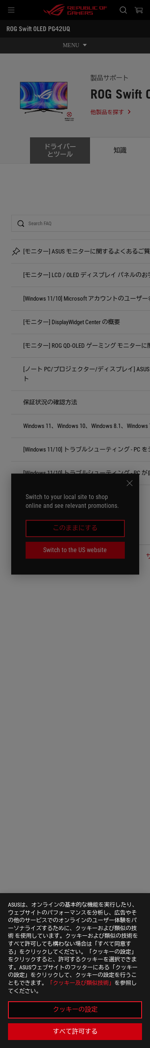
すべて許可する (75, 1031)
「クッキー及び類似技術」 (80, 983)
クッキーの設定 (75, 1009)
